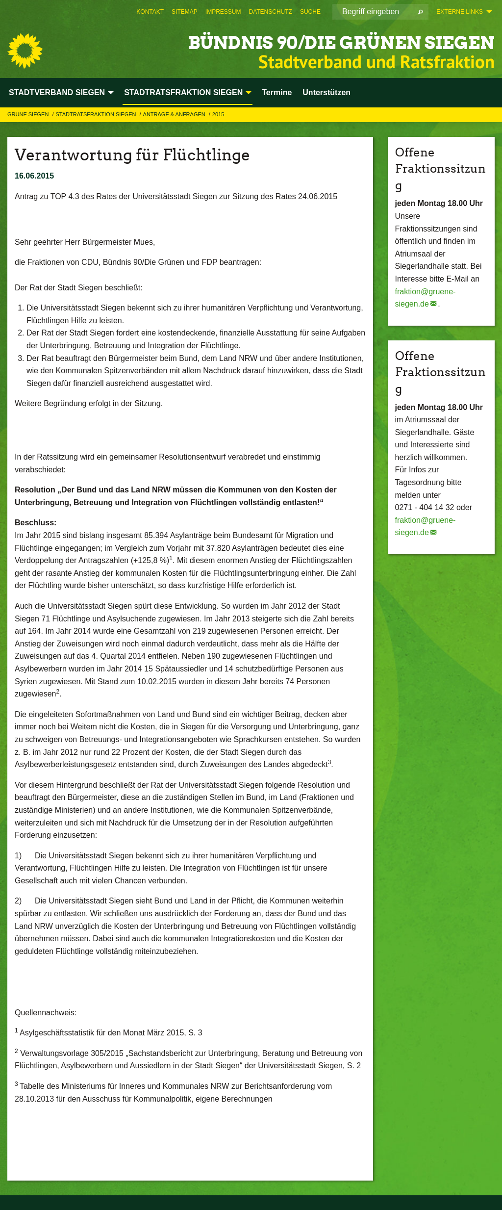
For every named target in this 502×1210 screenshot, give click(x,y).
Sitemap (185, 11)
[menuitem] (150, 12)
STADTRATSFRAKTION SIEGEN (96, 114)
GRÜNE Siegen (28, 114)
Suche (310, 11)
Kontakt (150, 11)
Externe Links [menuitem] (459, 11)
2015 (218, 114)
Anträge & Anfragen (175, 114)
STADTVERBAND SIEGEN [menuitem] (57, 92)
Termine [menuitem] (277, 92)
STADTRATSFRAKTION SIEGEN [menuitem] (183, 92)
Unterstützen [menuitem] (326, 92)
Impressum (223, 11)
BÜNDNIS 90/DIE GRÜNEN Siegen (307, 41)
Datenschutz (270, 11)
